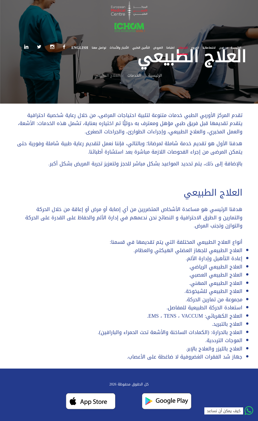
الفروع (195, 47)
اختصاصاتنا (209, 47)
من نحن (223, 47)
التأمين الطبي (141, 47)
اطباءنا (170, 47)
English (79, 48)
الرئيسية (236, 47)
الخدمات (183, 47)
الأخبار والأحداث (119, 47)
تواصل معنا (99, 47)
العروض (158, 47)
